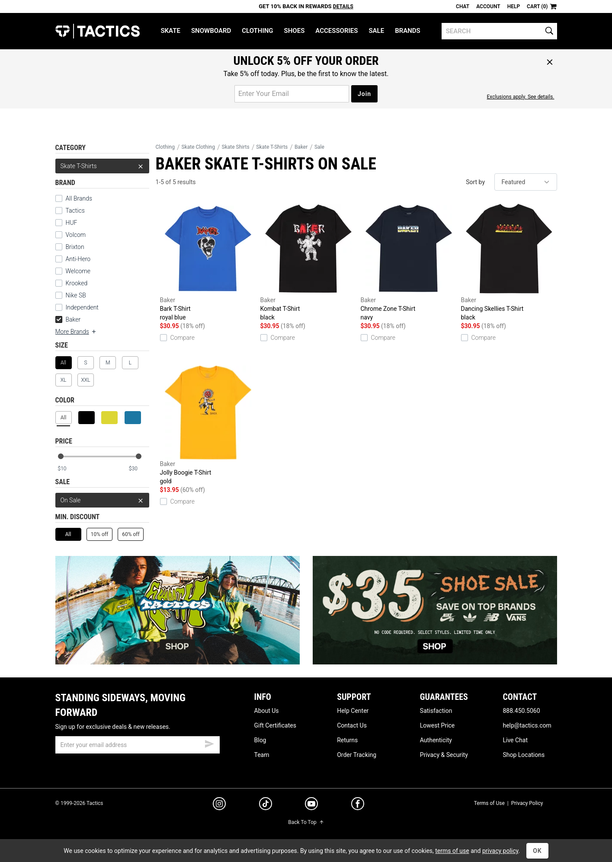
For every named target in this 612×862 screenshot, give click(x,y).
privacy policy (500, 850)
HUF (71, 222)
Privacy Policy (527, 803)
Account (488, 6)
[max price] (139, 469)
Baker (68, 319)
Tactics (97, 31)
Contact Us (352, 725)
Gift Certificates (275, 725)
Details (343, 6)
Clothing (257, 31)
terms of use (452, 850)
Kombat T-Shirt (308, 262)
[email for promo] (291, 93)
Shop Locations (524, 754)
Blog (260, 740)
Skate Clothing (198, 147)
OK (537, 850)
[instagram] (219, 805)
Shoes (294, 31)
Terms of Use (489, 803)
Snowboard (211, 31)
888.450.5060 (521, 710)
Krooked (77, 283)
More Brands (76, 331)
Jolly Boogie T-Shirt (208, 425)
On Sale (102, 500)
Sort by (475, 182)
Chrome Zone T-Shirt (409, 262)
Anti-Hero (78, 258)
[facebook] (357, 805)
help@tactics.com (527, 725)
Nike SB (76, 295)
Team (261, 754)
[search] (499, 31)
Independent (82, 307)
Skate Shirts (236, 147)
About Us (266, 710)
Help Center (352, 710)
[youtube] (311, 805)
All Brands (79, 198)
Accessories (336, 31)
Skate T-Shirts (102, 166)
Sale (376, 31)
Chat (462, 6)
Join (364, 93)
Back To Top (306, 822)
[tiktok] (265, 805)
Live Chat (515, 740)
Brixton (75, 246)
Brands (407, 31)
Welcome (78, 271)
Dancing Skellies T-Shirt (509, 262)
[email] (137, 744)
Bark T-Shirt (208, 262)
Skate (170, 31)
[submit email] (209, 742)
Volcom (76, 234)
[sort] (525, 182)
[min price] (67, 469)
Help (513, 6)
